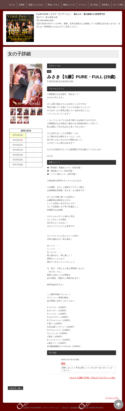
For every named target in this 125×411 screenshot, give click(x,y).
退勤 (63, 363)
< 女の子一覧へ (15, 388)
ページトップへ (112, 398)
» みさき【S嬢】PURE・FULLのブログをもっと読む (92, 378)
